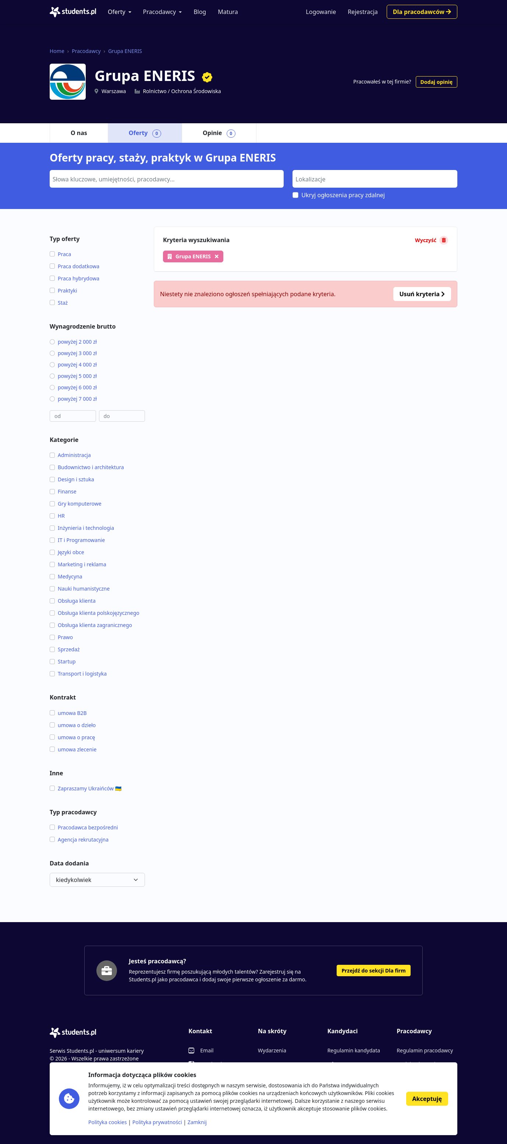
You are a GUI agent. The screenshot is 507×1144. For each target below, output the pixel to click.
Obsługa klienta (73, 600)
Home (57, 50)
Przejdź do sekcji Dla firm (373, 970)
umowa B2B (68, 712)
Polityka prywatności (157, 1122)
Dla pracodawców (422, 12)
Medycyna (66, 576)
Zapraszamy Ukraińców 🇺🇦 (85, 788)
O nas (79, 133)
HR (57, 515)
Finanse (63, 491)
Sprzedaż (65, 649)
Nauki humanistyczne (80, 588)
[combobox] (167, 179)
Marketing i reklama (78, 564)
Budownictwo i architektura (87, 467)
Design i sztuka (72, 479)
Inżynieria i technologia (82, 527)
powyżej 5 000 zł (73, 375)
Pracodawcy (159, 12)
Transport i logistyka (78, 673)
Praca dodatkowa (74, 266)
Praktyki (63, 290)
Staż (59, 302)
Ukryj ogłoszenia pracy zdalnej (343, 195)
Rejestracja (363, 12)
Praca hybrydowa (74, 278)
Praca (60, 254)
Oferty (116, 12)
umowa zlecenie (73, 749)
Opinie (219, 133)
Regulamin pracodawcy (425, 1050)
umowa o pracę (72, 737)
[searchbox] (166, 178)
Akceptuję (427, 1099)
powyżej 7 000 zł (73, 398)
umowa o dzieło (73, 725)
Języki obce (67, 552)
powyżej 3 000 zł (73, 353)
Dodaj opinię (437, 81)
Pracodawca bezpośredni (84, 827)
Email (206, 1050)
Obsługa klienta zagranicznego (91, 624)
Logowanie (321, 12)
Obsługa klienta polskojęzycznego (94, 612)
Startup (63, 661)
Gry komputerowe (76, 503)
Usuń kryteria (422, 294)
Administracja (70, 454)
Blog (200, 12)
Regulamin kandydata (353, 1050)
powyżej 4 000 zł (73, 364)
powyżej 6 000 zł (73, 387)
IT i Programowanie (77, 539)
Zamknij (197, 1122)
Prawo (61, 637)
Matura (228, 12)
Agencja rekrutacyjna (79, 839)
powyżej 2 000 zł (73, 341)
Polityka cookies (107, 1122)
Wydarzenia (272, 1050)
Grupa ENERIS (125, 50)
